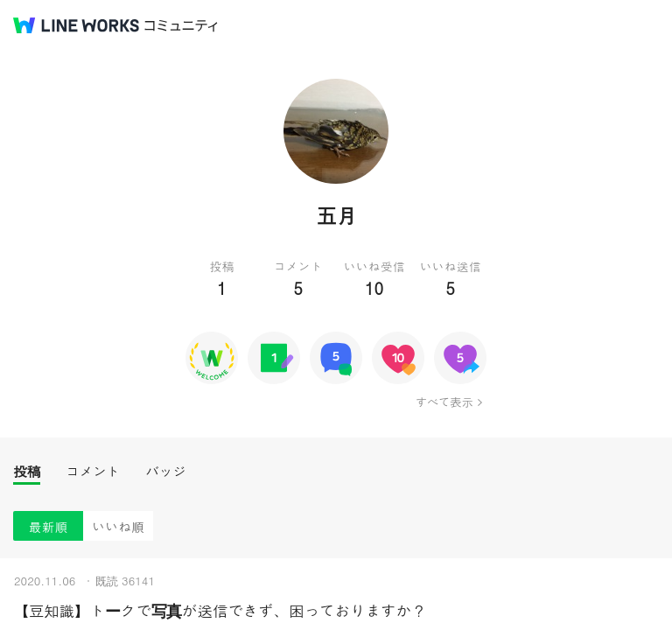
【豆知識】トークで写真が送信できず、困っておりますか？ (220, 610)
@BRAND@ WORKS (76, 25)
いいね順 (118, 526)
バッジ (165, 471)
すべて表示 (444, 401)
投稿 (26, 471)
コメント (93, 471)
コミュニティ (181, 25)
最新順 (48, 526)
